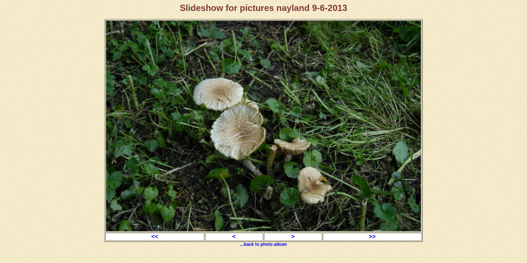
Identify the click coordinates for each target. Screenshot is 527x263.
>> (372, 236)
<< (155, 236)
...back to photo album (263, 244)
